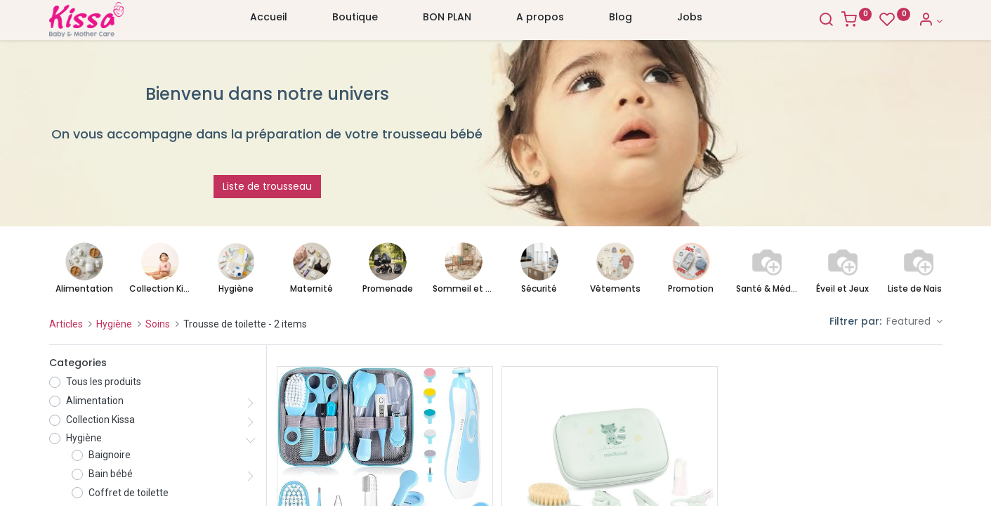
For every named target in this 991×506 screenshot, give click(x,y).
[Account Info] (930, 21)
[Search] (826, 21)
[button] (914, 322)
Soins (157, 324)
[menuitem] (268, 20)
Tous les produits (103, 381)
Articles (66, 324)
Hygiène (114, 324)
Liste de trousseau (267, 186)
